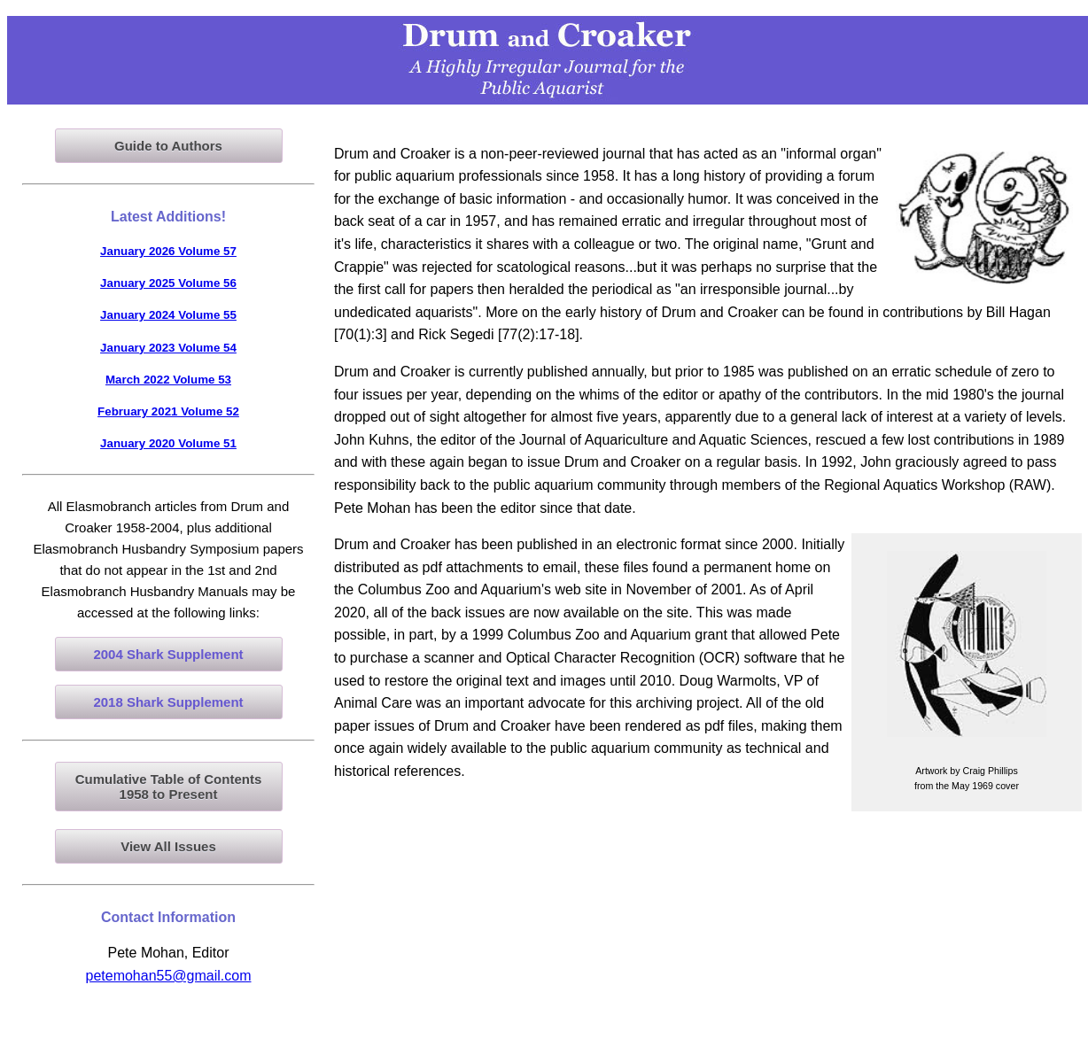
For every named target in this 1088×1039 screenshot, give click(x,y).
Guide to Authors (168, 145)
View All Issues (168, 846)
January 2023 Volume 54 (168, 347)
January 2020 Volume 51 (168, 443)
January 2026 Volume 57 (168, 251)
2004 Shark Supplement (168, 654)
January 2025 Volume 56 (168, 283)
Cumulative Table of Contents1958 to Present (168, 786)
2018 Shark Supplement (168, 701)
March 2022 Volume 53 (168, 379)
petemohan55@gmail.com (168, 975)
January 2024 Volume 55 (168, 315)
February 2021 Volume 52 (168, 411)
